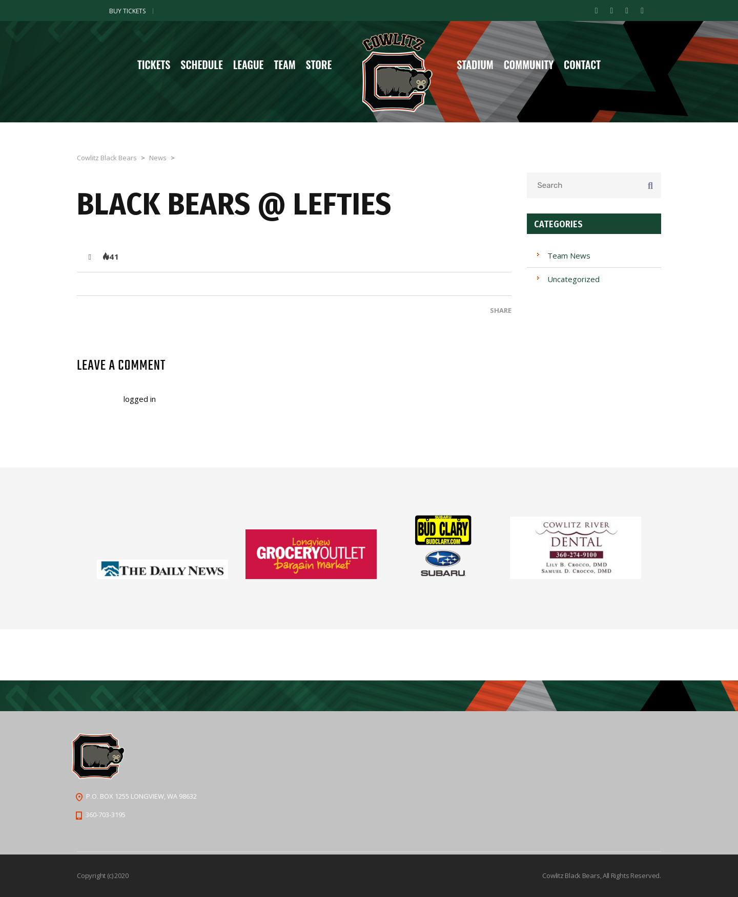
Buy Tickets (127, 11)
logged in (140, 399)
